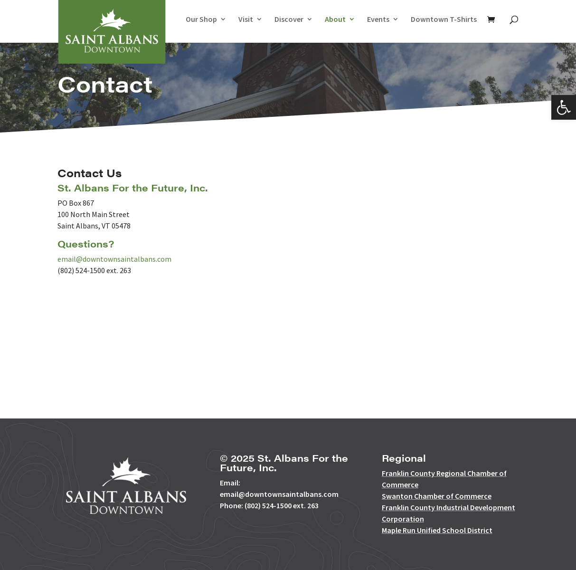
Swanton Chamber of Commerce (436, 496)
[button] (563, 107)
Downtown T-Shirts (444, 20)
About (335, 20)
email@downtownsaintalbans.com (114, 259)
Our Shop (201, 20)
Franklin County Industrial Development (448, 507)
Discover (288, 20)
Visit (245, 20)
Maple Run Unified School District (437, 530)
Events (378, 20)
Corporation (403, 518)
